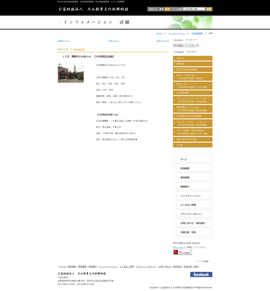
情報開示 (93, 266)
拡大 (167, 9)
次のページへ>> (163, 41)
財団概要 (72, 266)
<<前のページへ (64, 41)
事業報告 (180, 64)
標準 (161, 9)
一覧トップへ (113, 41)
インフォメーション (176, 33)
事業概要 (82, 266)
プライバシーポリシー (146, 266)
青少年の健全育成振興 (186, 69)
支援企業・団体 (191, 266)
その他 (179, 145)
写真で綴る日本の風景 (186, 139)
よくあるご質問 (127, 266)
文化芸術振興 (197, 33)
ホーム (159, 33)
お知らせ (180, 58)
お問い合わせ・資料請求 (170, 266)
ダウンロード (179, 247)
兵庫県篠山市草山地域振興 (188, 116)
